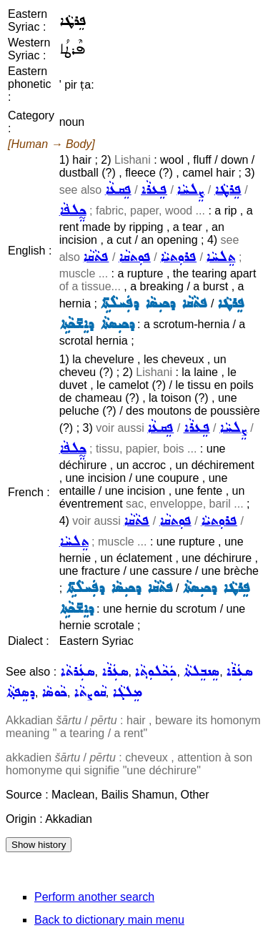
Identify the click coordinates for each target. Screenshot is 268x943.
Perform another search (94, 897)
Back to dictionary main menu (109, 920)
